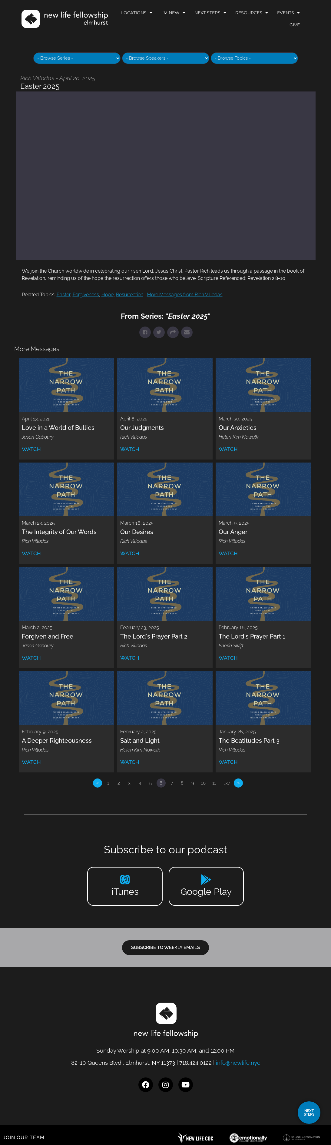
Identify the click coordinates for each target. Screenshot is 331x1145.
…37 (226, 783)
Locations (136, 13)
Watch (31, 449)
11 (214, 783)
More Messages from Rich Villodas (185, 294)
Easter (63, 294)
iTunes (124, 891)
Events (288, 13)
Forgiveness (86, 294)
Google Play (206, 891)
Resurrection (129, 294)
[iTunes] (125, 879)
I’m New (173, 13)
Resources (251, 13)
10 (203, 783)
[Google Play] (206, 879)
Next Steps (210, 13)
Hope (107, 294)
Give (295, 25)
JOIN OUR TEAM (24, 1137)
